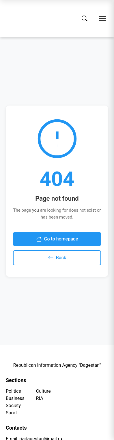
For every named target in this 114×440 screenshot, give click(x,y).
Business (15, 398)
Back (57, 258)
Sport (11, 412)
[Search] (84, 18)
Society (13, 405)
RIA (39, 398)
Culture (43, 391)
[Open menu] (102, 18)
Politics (13, 391)
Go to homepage (57, 239)
